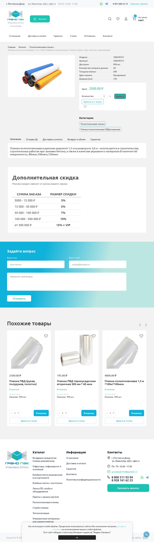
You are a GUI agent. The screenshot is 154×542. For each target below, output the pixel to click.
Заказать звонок (139, 3)
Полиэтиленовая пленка (41, 47)
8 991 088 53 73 (120, 3)
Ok (77, 537)
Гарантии (58, 35)
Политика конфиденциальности (83, 479)
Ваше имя (12, 257)
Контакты (107, 35)
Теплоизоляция (41, 513)
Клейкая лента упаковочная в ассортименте (47, 476)
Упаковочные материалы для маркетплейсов (46, 520)
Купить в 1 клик (93, 101)
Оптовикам (89, 35)
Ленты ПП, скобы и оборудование (42, 490)
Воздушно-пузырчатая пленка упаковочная (44, 459)
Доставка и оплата (37, 35)
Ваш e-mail (74, 257)
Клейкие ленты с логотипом (47, 483)
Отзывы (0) (32, 139)
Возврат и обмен (76, 139)
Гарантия (95, 139)
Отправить (19, 298)
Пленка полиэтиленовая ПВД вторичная (100, 129)
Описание (15, 139)
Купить (120, 96)
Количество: (88, 96)
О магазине (14, 35)
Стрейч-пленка (40, 507)
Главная (11, 47)
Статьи (73, 35)
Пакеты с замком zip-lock (46, 496)
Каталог (43, 18)
